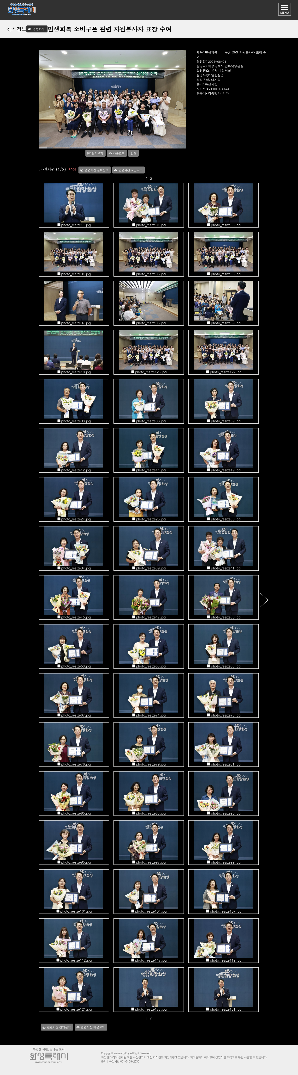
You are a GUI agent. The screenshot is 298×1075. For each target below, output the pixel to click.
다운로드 (119, 153)
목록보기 (38, 29)
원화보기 (97, 153)
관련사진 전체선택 (96, 170)
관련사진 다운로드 (130, 170)
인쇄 (133, 153)
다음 (264, 600)
